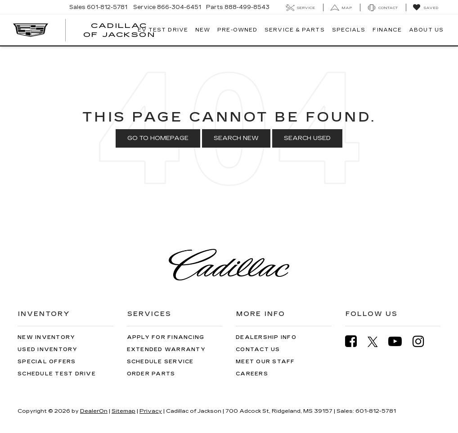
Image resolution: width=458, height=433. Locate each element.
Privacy (150, 411)
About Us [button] (426, 30)
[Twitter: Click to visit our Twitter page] (377, 342)
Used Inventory (48, 349)
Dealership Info (266, 337)
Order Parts (151, 374)
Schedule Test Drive (57, 374)
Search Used (307, 138)
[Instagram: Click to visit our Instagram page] (423, 341)
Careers (252, 374)
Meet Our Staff (265, 362)
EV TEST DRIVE (163, 30)
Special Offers (47, 362)
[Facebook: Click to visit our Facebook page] (355, 341)
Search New (236, 138)
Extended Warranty (166, 349)
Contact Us (258, 349)
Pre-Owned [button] (237, 30)
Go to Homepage (158, 138)
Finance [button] (387, 30)
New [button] (202, 30)
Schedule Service (160, 362)
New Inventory (46, 337)
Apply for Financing (166, 337)
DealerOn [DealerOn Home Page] (94, 411)
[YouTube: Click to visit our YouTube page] (399, 341)
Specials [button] (349, 30)
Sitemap (123, 411)
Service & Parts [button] (295, 30)
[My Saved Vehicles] (425, 8)
